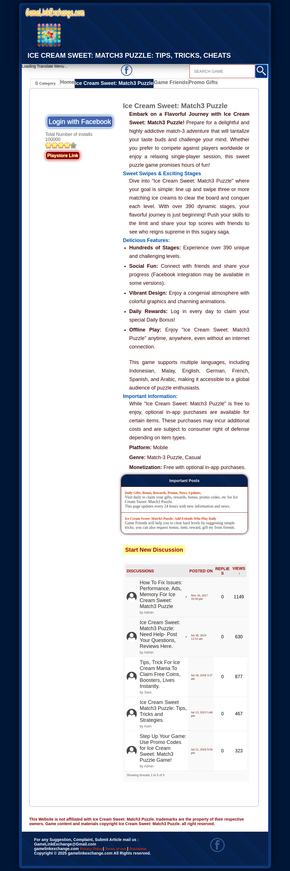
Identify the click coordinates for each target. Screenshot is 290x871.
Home (68, 84)
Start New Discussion (154, 549)
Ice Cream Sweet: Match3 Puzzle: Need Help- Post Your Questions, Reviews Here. (160, 634)
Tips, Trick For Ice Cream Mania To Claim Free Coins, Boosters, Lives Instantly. (160, 674)
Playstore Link (62, 155)
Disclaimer (47, 855)
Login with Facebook (80, 121)
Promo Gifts (191, 84)
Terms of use (132, 849)
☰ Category (45, 83)
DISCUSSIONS (140, 570)
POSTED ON (201, 570)
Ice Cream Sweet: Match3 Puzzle (110, 84)
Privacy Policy (97, 849)
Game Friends (161, 84)
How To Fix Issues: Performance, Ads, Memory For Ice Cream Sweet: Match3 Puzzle (161, 594)
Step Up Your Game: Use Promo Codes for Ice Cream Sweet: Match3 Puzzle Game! (163, 748)
